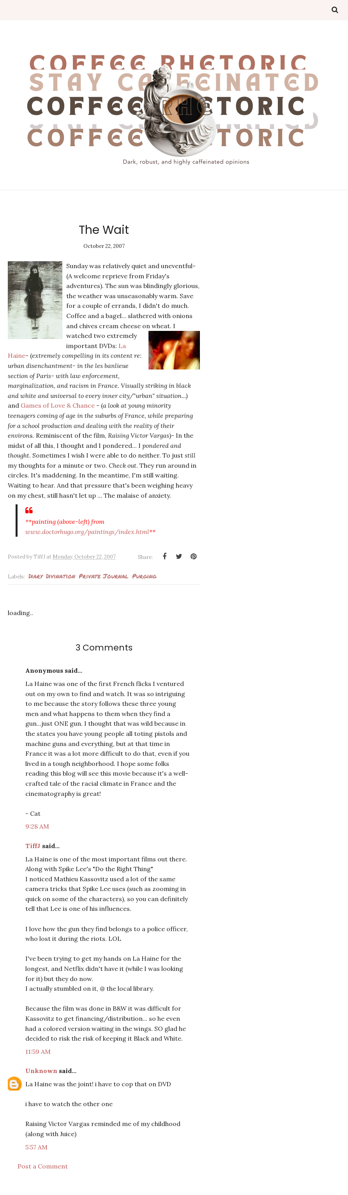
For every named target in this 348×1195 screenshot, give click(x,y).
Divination (60, 575)
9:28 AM (37, 826)
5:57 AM (36, 1147)
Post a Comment (43, 1166)
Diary (35, 575)
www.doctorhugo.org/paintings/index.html (87, 532)
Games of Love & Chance (58, 405)
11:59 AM (38, 1051)
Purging (144, 575)
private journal (104, 575)
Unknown (41, 1071)
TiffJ (33, 846)
